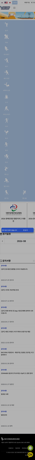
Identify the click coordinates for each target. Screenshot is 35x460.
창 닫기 (25, 230)
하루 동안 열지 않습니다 (9, 230)
